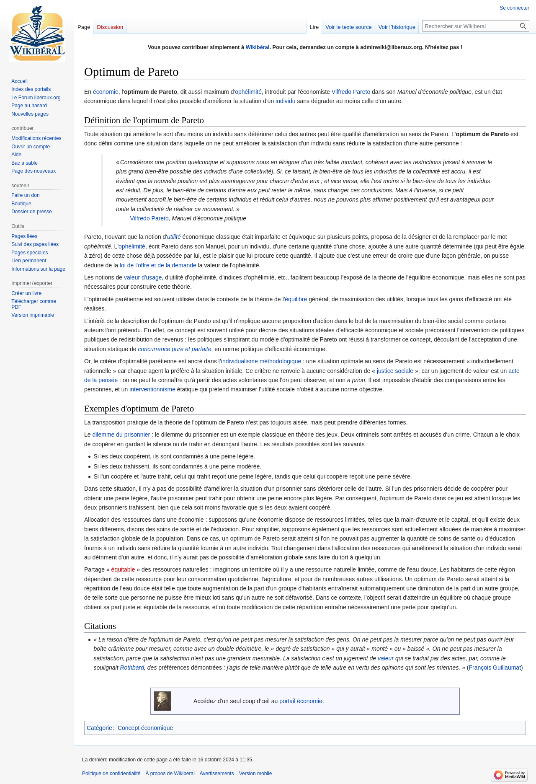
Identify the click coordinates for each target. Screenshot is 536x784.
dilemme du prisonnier (121, 434)
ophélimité (248, 91)
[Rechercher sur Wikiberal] (475, 26)
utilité (174, 236)
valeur (386, 658)
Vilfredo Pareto (351, 91)
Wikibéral (258, 47)
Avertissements (217, 773)
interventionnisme (152, 389)
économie (106, 91)
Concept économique (145, 727)
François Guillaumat (495, 667)
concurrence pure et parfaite (174, 349)
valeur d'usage (143, 277)
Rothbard (132, 667)
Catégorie (99, 727)
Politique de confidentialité (111, 773)
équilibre (296, 299)
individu (285, 101)
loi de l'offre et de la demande (158, 265)
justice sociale (395, 370)
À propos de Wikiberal (169, 773)
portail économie (300, 701)
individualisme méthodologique (261, 361)
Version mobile (255, 773)
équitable (123, 569)
